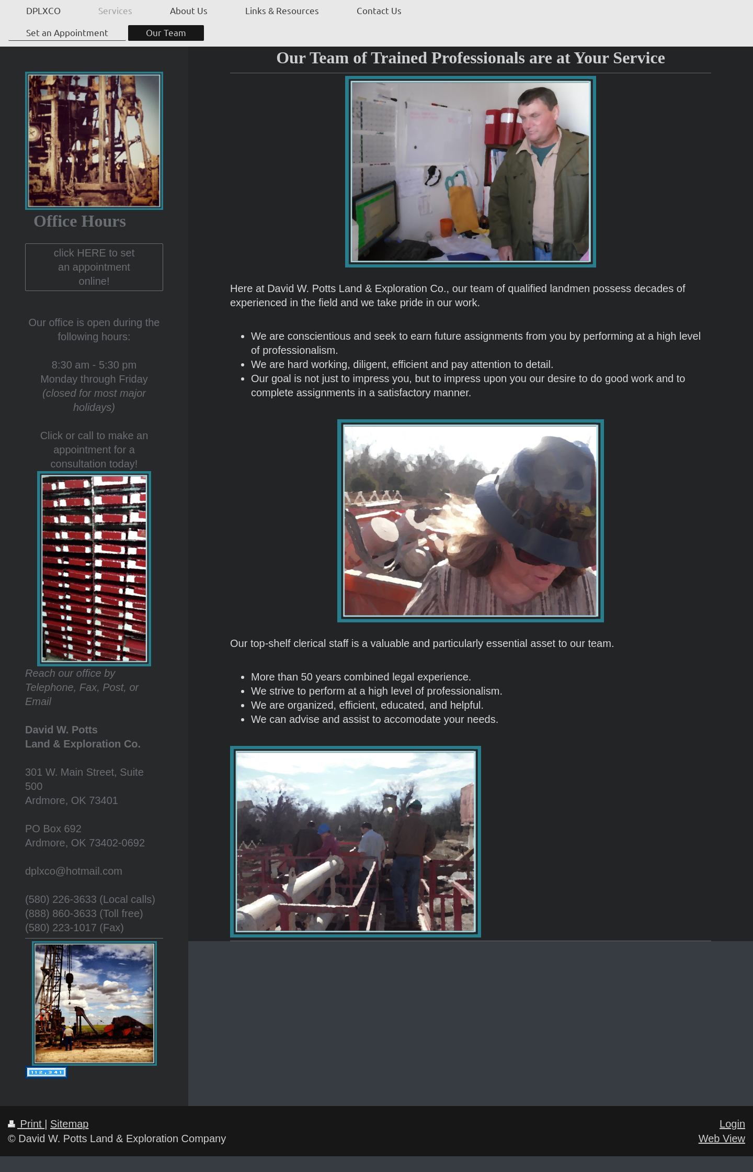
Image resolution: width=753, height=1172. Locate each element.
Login (732, 1124)
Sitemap (69, 1124)
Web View (722, 1138)
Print (26, 1124)
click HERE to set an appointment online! (94, 267)
